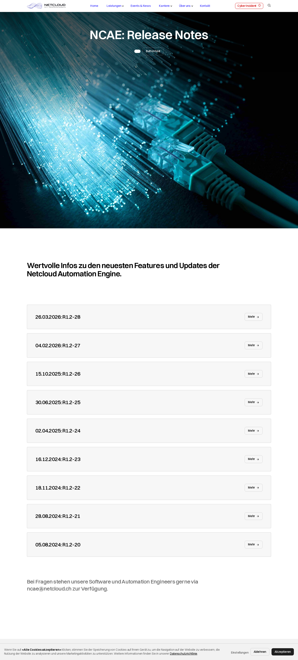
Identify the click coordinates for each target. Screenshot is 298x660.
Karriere (164, 6)
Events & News (141, 6)
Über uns (185, 6)
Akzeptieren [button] (283, 652)
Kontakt (205, 6)
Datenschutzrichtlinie (183, 653)
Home (94, 6)
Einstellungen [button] (239, 652)
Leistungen (114, 6)
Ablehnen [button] (260, 652)
